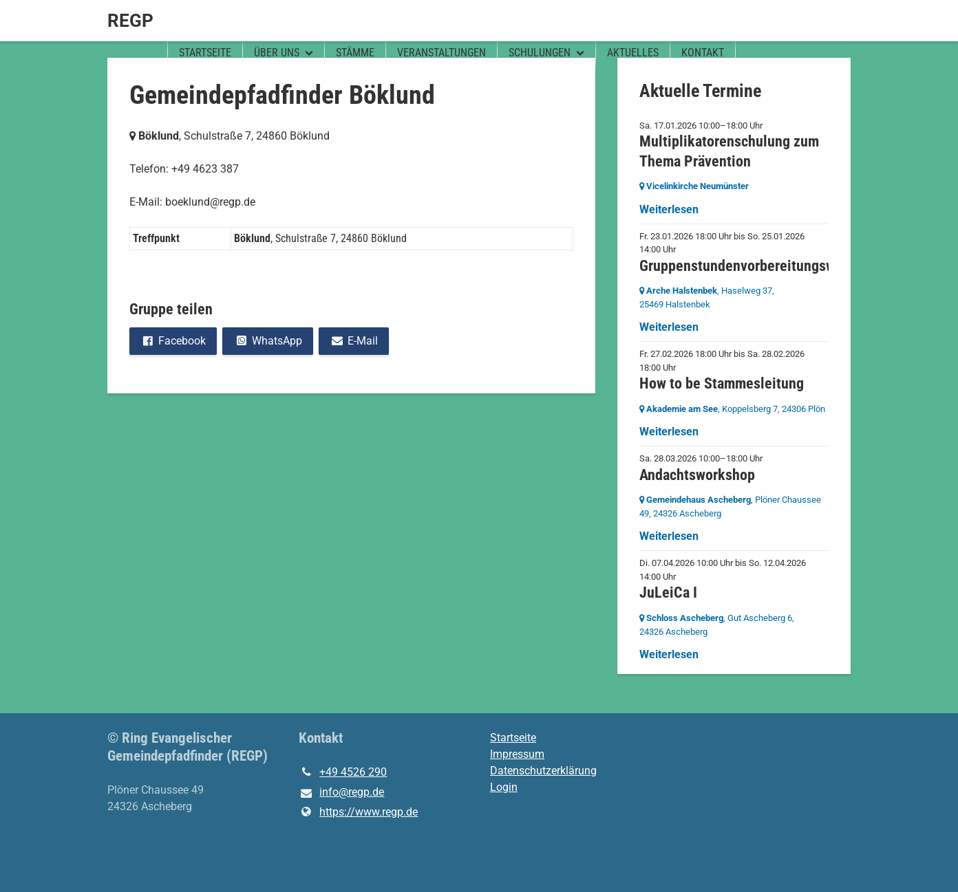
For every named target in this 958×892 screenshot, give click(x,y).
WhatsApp (267, 340)
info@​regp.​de (341, 793)
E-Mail (354, 340)
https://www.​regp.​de (358, 812)
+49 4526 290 (343, 772)
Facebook (173, 340)
